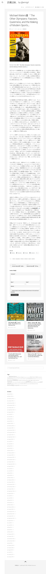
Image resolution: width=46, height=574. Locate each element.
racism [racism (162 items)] (9, 383)
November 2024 (11, 432)
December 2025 (11, 403)
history (22, 258)
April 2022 (10, 502)
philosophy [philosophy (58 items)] (23, 382)
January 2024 (10, 455)
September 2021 (11, 518)
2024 (14, 258)
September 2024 (11, 437)
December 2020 (11, 538)
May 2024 (10, 446)
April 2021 (10, 529)
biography (18, 258)
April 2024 (10, 448)
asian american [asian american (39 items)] (27, 377)
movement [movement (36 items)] (15, 382)
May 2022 (10, 500)
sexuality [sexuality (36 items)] (18, 383)
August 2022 (10, 493)
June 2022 (10, 498)
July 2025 (10, 414)
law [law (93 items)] (31, 380)
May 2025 (10, 418)
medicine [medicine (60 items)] (37, 380)
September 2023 (11, 464)
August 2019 (10, 550)
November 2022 (11, 486)
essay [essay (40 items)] (41, 378)
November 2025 (11, 405)
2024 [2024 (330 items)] (11, 377)
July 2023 (10, 468)
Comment (13, 274)
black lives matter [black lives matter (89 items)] (34, 377)
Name (12, 282)
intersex (26, 258)
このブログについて (29, 7)
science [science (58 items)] (15, 383)
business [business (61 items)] (40, 377)
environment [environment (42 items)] (38, 378)
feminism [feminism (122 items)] (10, 380)
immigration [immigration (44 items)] (20, 380)
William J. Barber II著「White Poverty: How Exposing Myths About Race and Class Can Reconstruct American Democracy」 (34, 325)
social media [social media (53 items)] (31, 383)
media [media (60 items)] (34, 380)
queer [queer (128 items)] (41, 382)
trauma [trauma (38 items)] (21, 385)
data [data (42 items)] (14, 378)
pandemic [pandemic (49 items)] (19, 382)
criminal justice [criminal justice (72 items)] (10, 378)
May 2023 (10, 473)
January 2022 (10, 509)
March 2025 (10, 423)
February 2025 (11, 425)
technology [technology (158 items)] (10, 385)
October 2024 (10, 434)
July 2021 (10, 522)
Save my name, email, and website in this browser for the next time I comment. (25, 291)
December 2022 (11, 484)
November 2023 (11, 459)
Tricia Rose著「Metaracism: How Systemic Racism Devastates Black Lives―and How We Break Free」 (15, 356)
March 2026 (10, 396)
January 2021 (10, 536)
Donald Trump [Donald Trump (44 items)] (25, 378)
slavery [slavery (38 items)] (28, 383)
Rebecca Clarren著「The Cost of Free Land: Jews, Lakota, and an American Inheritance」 (35, 355)
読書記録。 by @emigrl (18, 2)
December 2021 (11, 511)
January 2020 (10, 547)
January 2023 (10, 482)
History (24, 29)
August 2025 (10, 412)
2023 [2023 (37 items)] (8, 377)
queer (30, 258)
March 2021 (10, 531)
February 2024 (11, 452)
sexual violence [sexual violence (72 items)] (23, 383)
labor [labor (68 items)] (29, 380)
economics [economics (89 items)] (30, 378)
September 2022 (11, 491)
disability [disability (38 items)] (21, 378)
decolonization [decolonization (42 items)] (17, 378)
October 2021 (10, 516)
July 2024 (10, 441)
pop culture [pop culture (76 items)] (33, 382)
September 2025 (11, 409)
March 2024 (10, 450)
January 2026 (10, 400)
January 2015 (10, 556)
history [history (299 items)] (15, 380)
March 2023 (10, 477)
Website (12, 286)
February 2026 (11, 398)
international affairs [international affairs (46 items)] (25, 380)
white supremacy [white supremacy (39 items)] (24, 385)
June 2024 (10, 443)
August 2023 (10, 466)
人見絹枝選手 (35, 208)
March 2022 (10, 504)
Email (27, 282)
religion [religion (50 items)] (13, 383)
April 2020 (10, 543)
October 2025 (10, 407)
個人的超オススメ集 (39, 7)
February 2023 (11, 479)
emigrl (20, 29)
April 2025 (10, 421)
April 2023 (10, 475)
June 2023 (10, 470)
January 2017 (10, 554)
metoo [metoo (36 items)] (13, 382)
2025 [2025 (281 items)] (15, 377)
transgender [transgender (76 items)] (16, 385)
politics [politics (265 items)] (28, 382)
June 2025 (10, 416)
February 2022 (11, 507)
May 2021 (10, 527)
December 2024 (11, 430)
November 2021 (11, 513)
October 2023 (10, 461)
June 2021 (10, 525)
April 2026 (10, 394)
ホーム (22, 7)
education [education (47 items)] (34, 378)
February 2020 (11, 545)
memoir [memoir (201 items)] (9, 382)
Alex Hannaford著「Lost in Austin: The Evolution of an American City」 (14, 324)
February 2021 (11, 534)
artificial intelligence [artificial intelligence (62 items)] (21, 377)
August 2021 (10, 520)
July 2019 (10, 552)
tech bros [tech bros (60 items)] (36, 383)
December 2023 (11, 457)
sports (33, 258)
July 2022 (10, 495)
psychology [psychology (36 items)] (37, 382)
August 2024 (10, 439)
